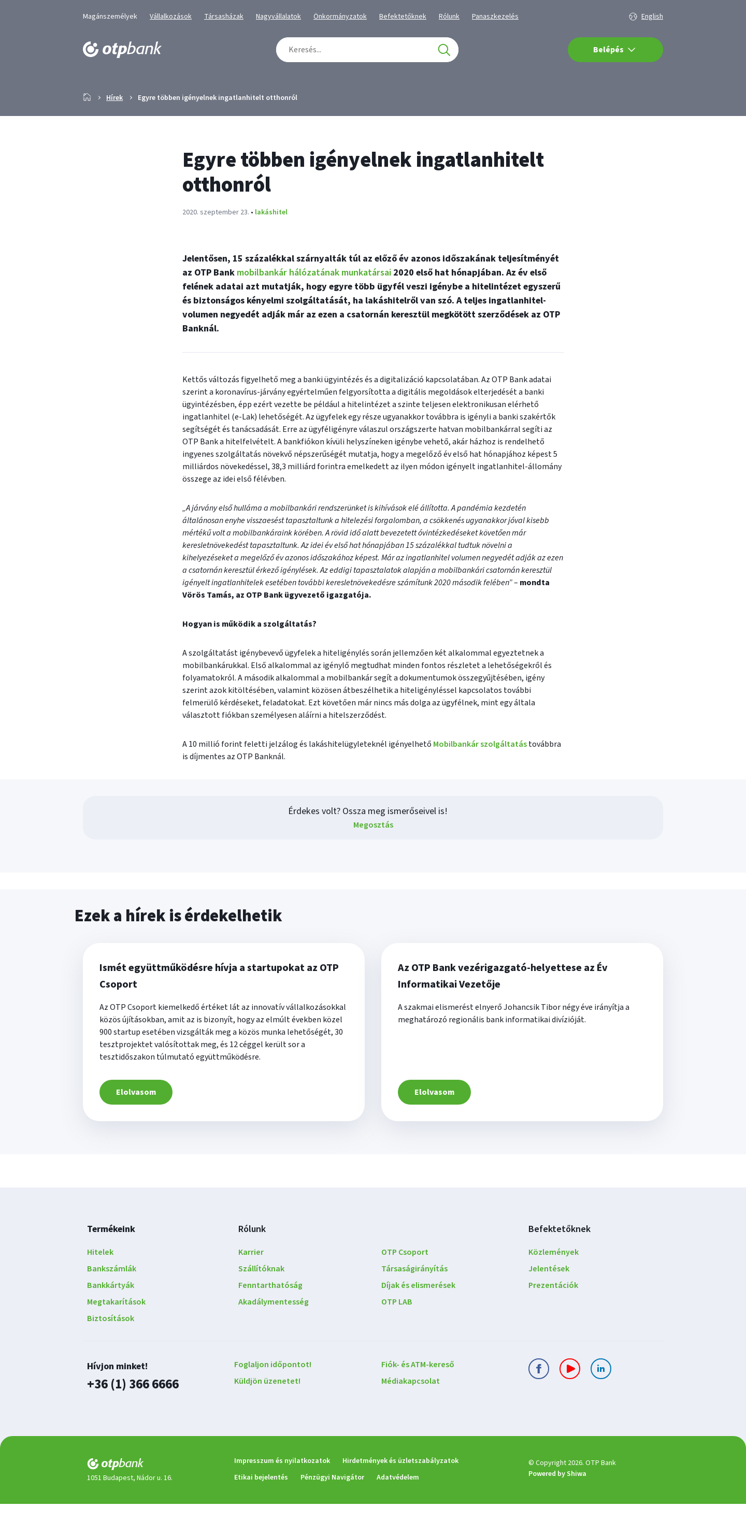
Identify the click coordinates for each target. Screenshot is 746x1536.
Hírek (114, 131)
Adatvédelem (398, 1509)
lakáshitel (271, 245)
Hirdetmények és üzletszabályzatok (400, 1493)
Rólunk (449, 16)
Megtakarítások (116, 1335)
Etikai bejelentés (261, 1509)
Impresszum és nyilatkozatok (282, 1493)
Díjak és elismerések (418, 1318)
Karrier (251, 1285)
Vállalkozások (171, 16)
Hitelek (100, 1285)
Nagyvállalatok (278, 16)
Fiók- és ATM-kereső (417, 1397)
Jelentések (548, 1302)
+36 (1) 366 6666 (132, 1417)
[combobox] (367, 49)
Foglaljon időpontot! (272, 1397)
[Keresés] (444, 49)
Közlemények (553, 1285)
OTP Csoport (404, 1285)
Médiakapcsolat (410, 1414)
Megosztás (373, 858)
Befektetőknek (402, 16)
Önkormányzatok (340, 16)
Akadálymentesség (273, 1335)
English (652, 16)
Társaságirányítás (414, 1302)
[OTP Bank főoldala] (122, 49)
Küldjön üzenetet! (267, 1414)
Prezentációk (553, 1318)
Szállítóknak (261, 1302)
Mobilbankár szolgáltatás (480, 777)
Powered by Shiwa (557, 1506)
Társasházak (223, 16)
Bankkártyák (110, 1318)
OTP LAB (396, 1335)
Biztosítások (110, 1351)
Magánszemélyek (110, 16)
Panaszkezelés (495, 16)
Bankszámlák (111, 1302)
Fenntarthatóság (270, 1318)
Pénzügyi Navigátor (332, 1509)
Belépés (614, 49)
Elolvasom (136, 1125)
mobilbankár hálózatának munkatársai (314, 305)
